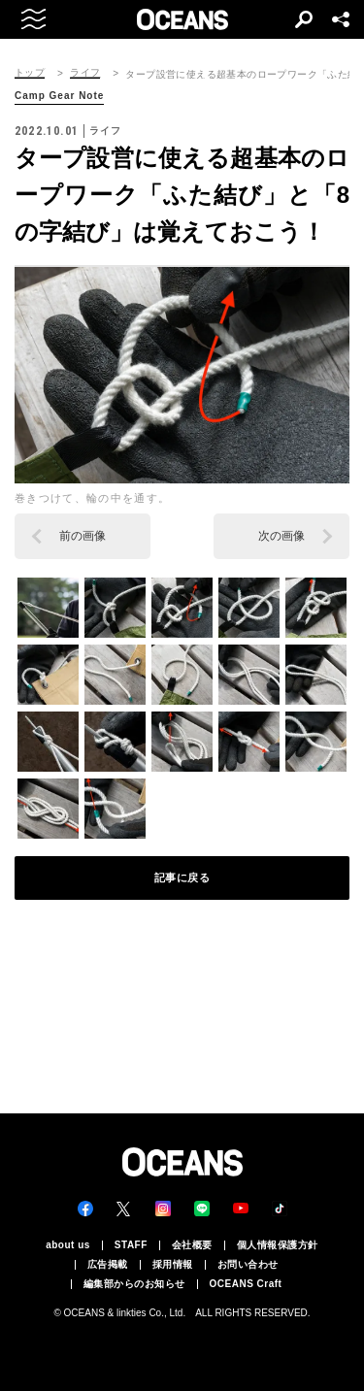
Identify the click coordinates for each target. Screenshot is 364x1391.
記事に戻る (182, 877)
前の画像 (82, 536)
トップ (30, 73)
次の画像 (281, 536)
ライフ (85, 73)
